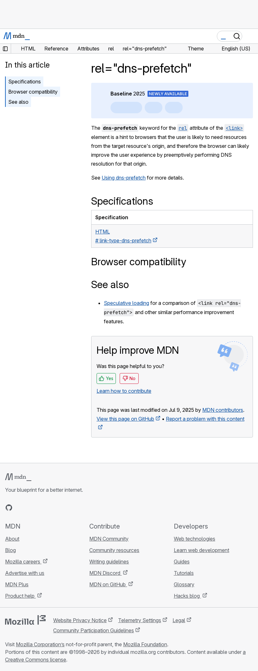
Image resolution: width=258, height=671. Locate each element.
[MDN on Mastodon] (43, 507)
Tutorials (184, 573)
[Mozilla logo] (25, 620)
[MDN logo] (18, 477)
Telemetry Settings (139, 620)
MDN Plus (16, 584)
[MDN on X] (31, 507)
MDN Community (109, 539)
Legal (179, 620)
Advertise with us (24, 573)
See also (18, 102)
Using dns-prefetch (124, 177)
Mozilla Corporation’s (40, 644)
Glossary (184, 584)
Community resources (114, 550)
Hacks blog (187, 596)
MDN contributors (222, 410)
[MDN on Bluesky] (20, 507)
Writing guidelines (109, 561)
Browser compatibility (33, 92)
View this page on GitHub (125, 419)
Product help (20, 596)
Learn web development (201, 550)
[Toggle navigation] (250, 36)
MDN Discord (105, 573)
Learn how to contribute (124, 391)
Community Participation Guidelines (93, 630)
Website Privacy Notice (80, 620)
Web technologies (194, 539)
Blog (10, 550)
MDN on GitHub (108, 584)
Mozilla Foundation (145, 644)
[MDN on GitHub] (9, 507)
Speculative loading (126, 303)
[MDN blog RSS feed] (54, 507)
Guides (182, 561)
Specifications (24, 81)
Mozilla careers (23, 561)
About (12, 539)
